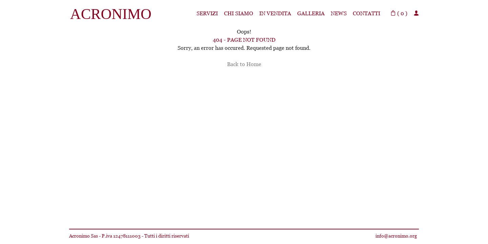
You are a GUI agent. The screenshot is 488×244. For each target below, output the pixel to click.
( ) (398, 13)
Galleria (311, 13)
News (339, 13)
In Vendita (275, 13)
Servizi (207, 13)
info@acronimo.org (396, 236)
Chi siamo (238, 13)
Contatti (366, 13)
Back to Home (244, 64)
